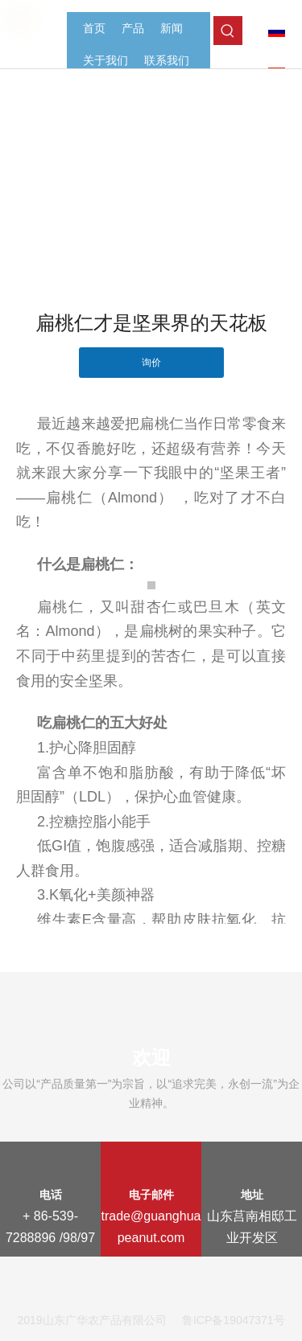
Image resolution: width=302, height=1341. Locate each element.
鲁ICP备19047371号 (233, 1320)
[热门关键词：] (227, 30)
